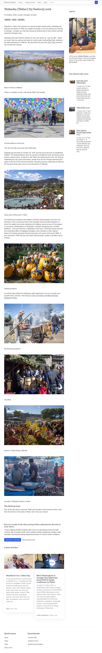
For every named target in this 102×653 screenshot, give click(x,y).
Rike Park (51, 40)
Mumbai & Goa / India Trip (18, 575)
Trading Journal (30, 2)
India (7, 608)
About (20, 2)
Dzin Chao (51, 42)
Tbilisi (14, 19)
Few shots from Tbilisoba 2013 (83, 133)
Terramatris (79, 60)
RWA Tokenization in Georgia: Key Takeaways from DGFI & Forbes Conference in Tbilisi (47, 579)
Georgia (7, 19)
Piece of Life (8, 647)
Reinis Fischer (10, 2)
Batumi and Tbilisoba (82, 82)
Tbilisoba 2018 (83, 108)
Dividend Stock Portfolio (35, 644)
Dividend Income (33, 641)
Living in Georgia (24, 15)
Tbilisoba (21, 19)
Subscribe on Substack (12, 540)
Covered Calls (32, 637)
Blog (39, 2)
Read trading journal (28, 540)
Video (45, 2)
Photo (6, 641)
